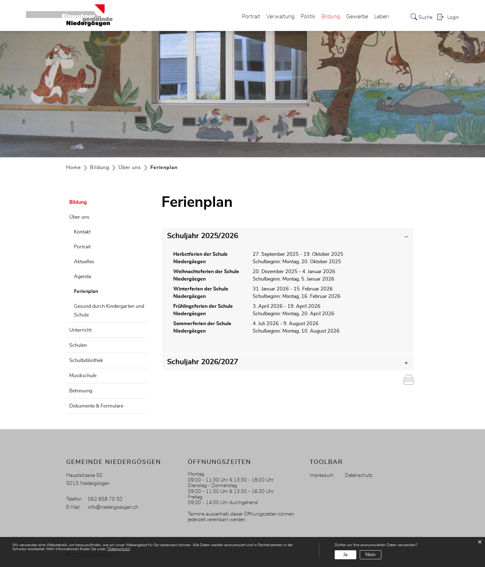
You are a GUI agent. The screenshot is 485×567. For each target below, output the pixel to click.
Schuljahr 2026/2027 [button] (202, 362)
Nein (370, 554)
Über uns (79, 217)
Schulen (78, 345)
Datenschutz (358, 475)
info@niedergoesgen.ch (113, 507)
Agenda (82, 276)
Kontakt (82, 231)
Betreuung (80, 390)
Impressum (321, 475)
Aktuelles (84, 261)
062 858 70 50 (105, 499)
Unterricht (80, 330)
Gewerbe (357, 17)
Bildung (330, 17)
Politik (308, 17)
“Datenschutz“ (119, 549)
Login (453, 17)
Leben (381, 17)
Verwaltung (280, 17)
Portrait (251, 17)
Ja (345, 554)
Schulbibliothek (86, 360)
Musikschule (83, 375)
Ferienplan (101, 290)
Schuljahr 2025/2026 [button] (202, 236)
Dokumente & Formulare (96, 405)
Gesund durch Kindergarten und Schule (109, 310)
